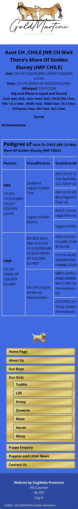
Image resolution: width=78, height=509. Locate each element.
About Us (16, 360)
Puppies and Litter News (29, 456)
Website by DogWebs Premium (39, 482)
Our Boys (16, 369)
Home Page (18, 351)
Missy (20, 436)
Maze (20, 419)
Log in (39, 497)
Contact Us (18, 464)
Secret (21, 427)
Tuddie (21, 384)
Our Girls (16, 377)
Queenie (23, 410)
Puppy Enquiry (21, 447)
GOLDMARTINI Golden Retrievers (35, 505)
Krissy (21, 401)
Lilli (19, 393)
